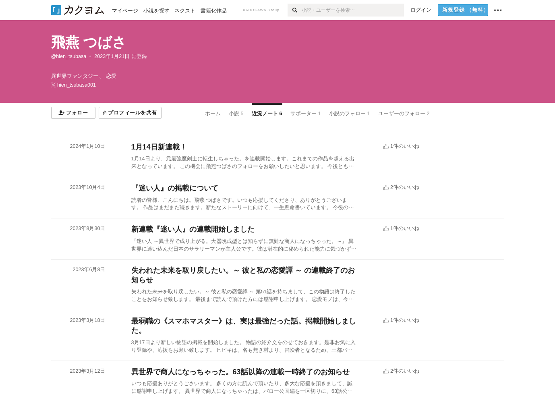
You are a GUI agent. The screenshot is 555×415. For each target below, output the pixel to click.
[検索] (295, 10)
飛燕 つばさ (89, 42)
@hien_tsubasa (69, 56)
